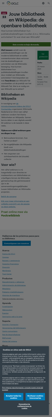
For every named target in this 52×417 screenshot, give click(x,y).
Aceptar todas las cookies (13, 396)
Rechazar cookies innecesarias (35, 396)
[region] (24, 380)
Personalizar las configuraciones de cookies (24, 406)
